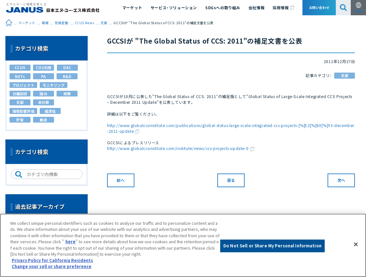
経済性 (50, 111)
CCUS (20, 67)
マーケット (132, 7)
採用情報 (283, 7)
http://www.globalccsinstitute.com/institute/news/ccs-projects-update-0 (180, 148)
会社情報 (256, 7)
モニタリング (54, 85)
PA (43, 76)
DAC (67, 67)
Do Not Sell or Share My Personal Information (272, 246)
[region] (183, 245)
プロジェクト (23, 85)
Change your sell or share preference (52, 266)
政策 (67, 93)
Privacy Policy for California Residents (52, 260)
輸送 (43, 119)
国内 (43, 93)
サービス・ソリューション (174, 7)
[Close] (356, 245)
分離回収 (20, 93)
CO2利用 (43, 67)
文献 (344, 75)
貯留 (20, 119)
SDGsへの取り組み (222, 7)
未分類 (43, 102)
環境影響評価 (23, 111)
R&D (67, 76)
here (70, 241)
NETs (20, 76)
